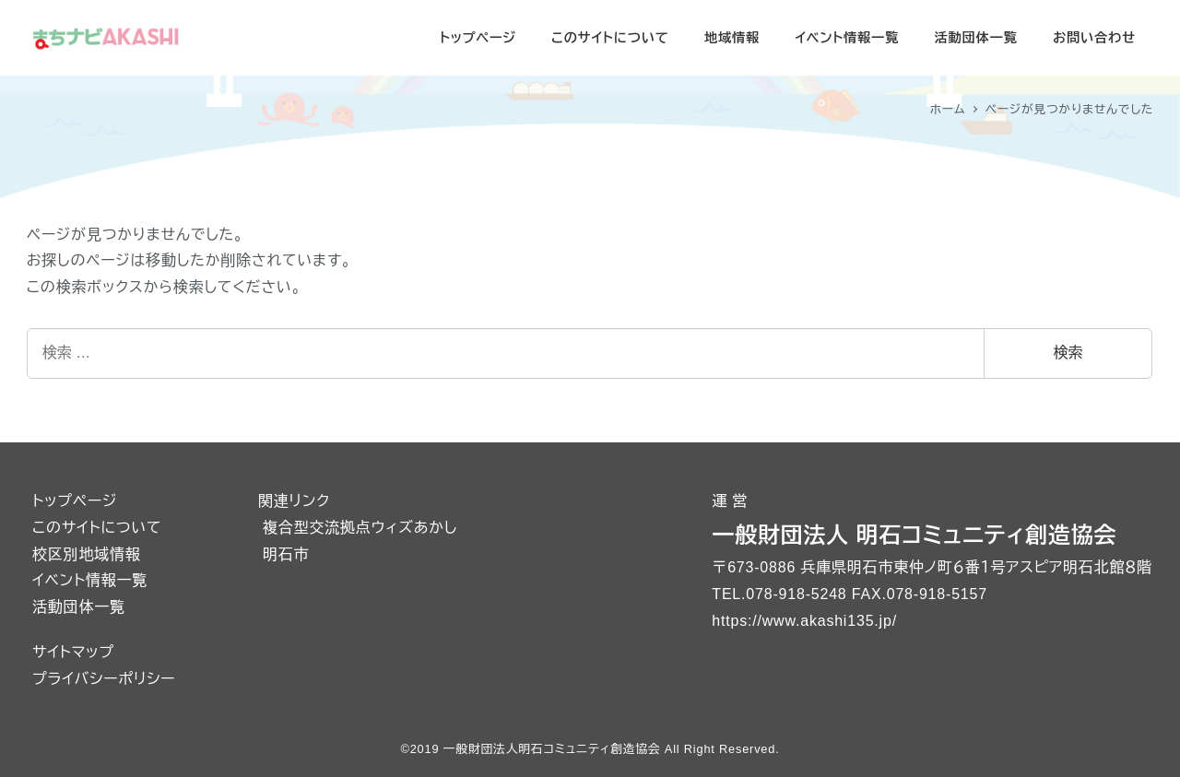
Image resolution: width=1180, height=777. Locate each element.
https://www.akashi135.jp (801, 621)
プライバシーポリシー (104, 679)
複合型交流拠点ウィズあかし (360, 528)
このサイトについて (96, 528)
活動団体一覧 (78, 607)
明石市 (286, 554)
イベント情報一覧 (90, 580)
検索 (1068, 352)
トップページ (74, 501)
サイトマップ (73, 652)
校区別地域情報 (86, 554)
